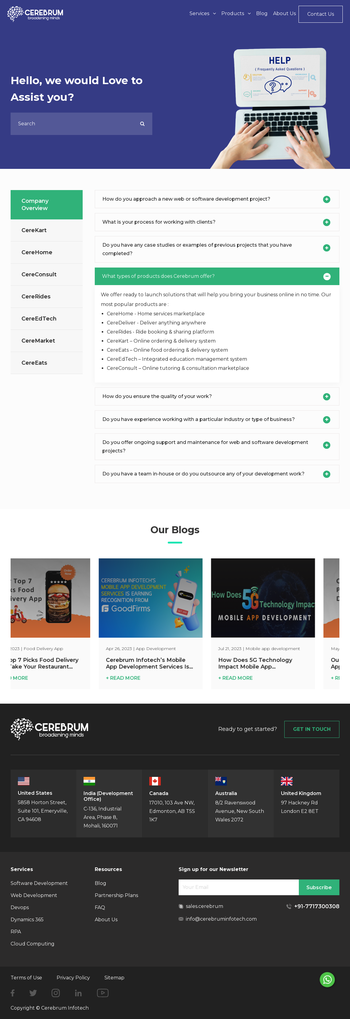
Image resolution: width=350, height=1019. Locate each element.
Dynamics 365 (27, 919)
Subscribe (319, 887)
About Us (284, 13)
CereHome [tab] (36, 252)
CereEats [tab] (34, 363)
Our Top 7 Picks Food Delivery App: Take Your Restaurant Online (55, 663)
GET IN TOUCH (312, 729)
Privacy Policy (73, 978)
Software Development (39, 883)
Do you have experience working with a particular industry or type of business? (198, 419)
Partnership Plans (116, 895)
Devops (20, 907)
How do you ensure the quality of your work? (157, 396)
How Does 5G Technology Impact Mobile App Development (275, 663)
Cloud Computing (32, 944)
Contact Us (320, 14)
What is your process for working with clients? (159, 222)
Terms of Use (26, 978)
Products (236, 13)
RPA (16, 932)
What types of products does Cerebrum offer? (158, 276)
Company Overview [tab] (34, 205)
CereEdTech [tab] (39, 318)
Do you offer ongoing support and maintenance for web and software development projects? (205, 446)
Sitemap (114, 978)
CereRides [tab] (36, 296)
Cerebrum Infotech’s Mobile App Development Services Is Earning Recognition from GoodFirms (167, 663)
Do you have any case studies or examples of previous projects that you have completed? (197, 249)
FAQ (100, 907)
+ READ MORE (30, 678)
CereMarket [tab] (38, 340)
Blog (262, 13)
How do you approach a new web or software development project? (186, 199)
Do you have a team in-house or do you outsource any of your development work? (203, 474)
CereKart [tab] (34, 230)
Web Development (34, 895)
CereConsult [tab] (39, 274)
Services (203, 13)
